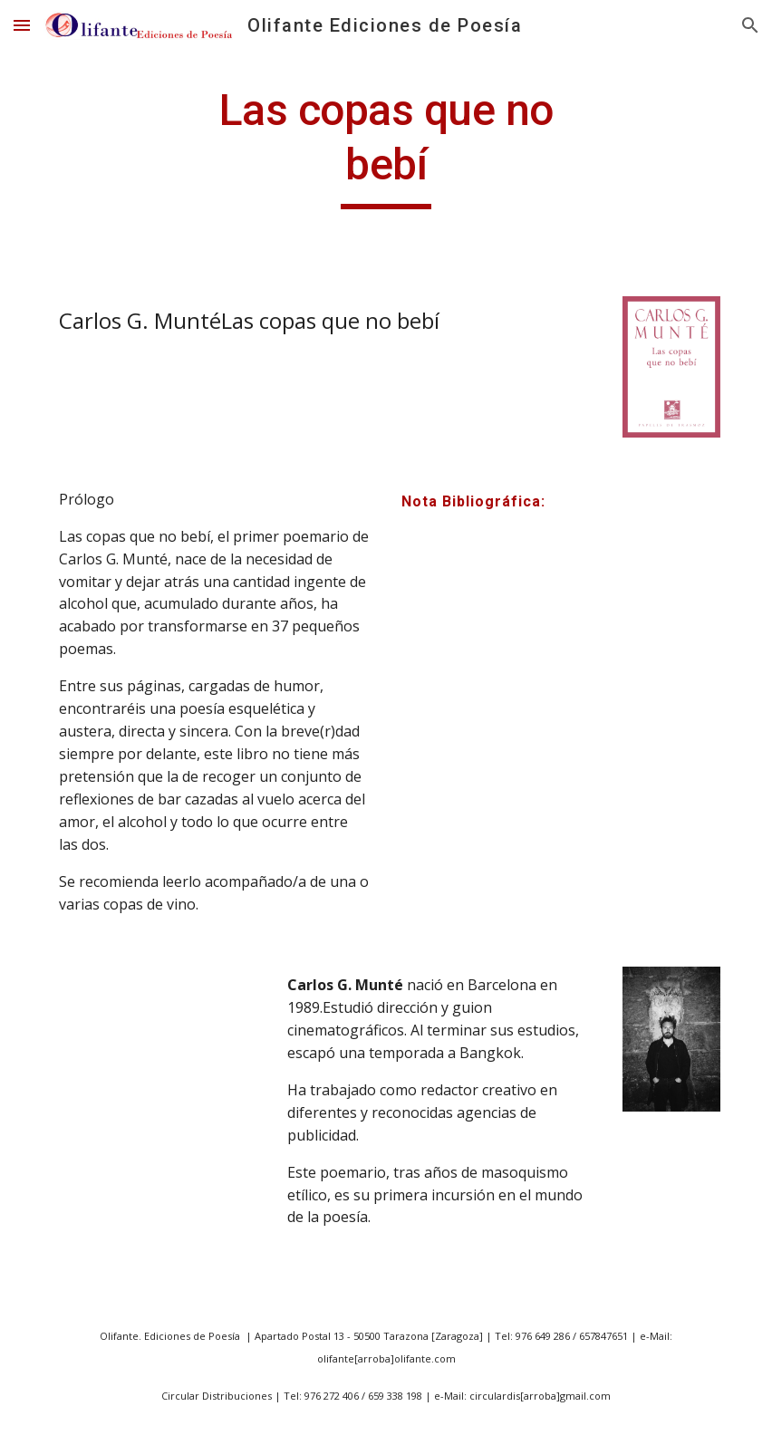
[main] (385, 146)
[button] (21, 25)
